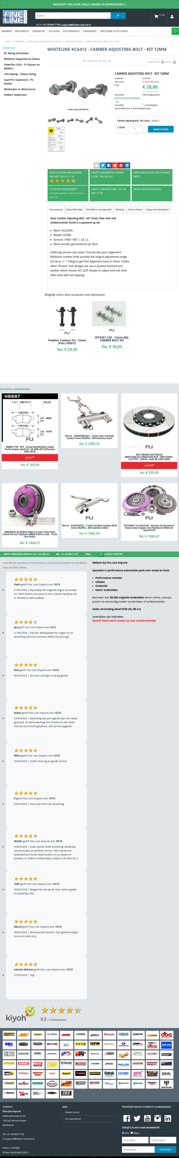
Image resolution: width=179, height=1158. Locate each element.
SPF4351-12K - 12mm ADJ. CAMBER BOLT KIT (112, 338)
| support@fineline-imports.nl (75, 24)
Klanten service (72, 1112)
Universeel (90, 31)
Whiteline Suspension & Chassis (22, 59)
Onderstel (38, 31)
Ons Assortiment (73, 1119)
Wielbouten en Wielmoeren (19, 89)
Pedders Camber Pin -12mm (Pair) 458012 (67, 341)
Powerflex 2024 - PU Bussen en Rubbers (22, 66)
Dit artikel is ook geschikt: (99, 209)
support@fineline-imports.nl (20, 1138)
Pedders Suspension (15, 94)
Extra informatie (74, 209)
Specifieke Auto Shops (114, 31)
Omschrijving (56, 209)
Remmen (7, 31)
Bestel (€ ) (160, 129)
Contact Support (110, 554)
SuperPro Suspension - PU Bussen (18, 81)
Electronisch (71, 31)
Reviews (120, 209)
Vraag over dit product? (157, 209)
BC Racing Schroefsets (16, 53)
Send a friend (135, 209)
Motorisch (22, 31)
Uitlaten (54, 31)
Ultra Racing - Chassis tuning (20, 74)
